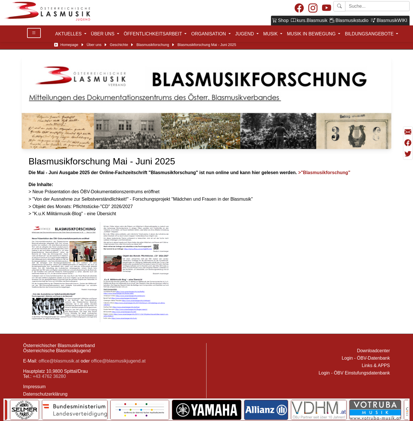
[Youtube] (326, 8)
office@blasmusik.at (59, 360)
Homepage (69, 45)
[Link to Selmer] (24, 410)
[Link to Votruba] (375, 410)
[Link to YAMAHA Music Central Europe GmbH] (206, 410)
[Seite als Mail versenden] (407, 132)
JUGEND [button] (245, 33)
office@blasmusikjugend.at (118, 360)
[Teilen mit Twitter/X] (407, 153)
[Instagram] (312, 8)
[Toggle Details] (34, 33)
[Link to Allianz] (266, 410)
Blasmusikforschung (152, 45)
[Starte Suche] (377, 6)
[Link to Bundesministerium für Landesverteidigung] (75, 410)
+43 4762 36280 (49, 376)
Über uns (94, 45)
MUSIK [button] (271, 33)
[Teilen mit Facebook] (407, 143)
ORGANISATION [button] (209, 33)
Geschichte (119, 45)
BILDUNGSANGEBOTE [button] (370, 33)
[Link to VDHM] (319, 410)
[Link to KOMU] (139, 410)
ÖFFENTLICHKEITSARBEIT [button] (153, 33)
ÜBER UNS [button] (103, 33)
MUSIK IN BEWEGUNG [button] (312, 33)
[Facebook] (299, 8)
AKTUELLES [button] (69, 33)
